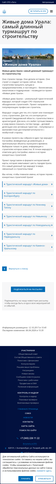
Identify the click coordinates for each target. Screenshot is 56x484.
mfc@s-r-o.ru (29, 452)
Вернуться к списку (15, 268)
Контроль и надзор (28, 392)
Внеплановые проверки (28, 403)
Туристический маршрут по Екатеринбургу (19, 194)
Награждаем (28, 370)
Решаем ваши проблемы (28, 367)
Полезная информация (28, 386)
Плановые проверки (28, 399)
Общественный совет (28, 354)
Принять (25, 478)
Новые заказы (28, 373)
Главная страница (28, 409)
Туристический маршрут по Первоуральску (19, 235)
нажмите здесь (44, 471)
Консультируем (28, 364)
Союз (28, 413)
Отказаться (44, 478)
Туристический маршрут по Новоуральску (27, 225)
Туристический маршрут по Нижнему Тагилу (25, 206)
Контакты (28, 421)
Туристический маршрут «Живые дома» (26, 184)
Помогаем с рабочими (28, 380)
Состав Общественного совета (28, 357)
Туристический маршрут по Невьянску (25, 216)
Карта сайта (27, 426)
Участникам (28, 350)
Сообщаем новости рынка (28, 377)
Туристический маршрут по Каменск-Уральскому (24, 247)
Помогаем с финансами (28, 360)
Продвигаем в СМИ (28, 383)
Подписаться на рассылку (28, 289)
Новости (28, 417)
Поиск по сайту (27, 430)
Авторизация (48, 2)
